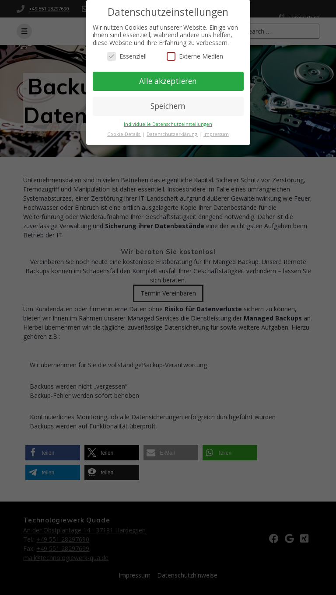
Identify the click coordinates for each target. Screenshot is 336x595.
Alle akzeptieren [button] (168, 81)
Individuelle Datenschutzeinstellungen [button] (168, 124)
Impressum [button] (216, 134)
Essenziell (127, 56)
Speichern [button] (168, 106)
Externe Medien (195, 56)
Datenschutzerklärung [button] (172, 134)
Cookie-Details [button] (124, 134)
